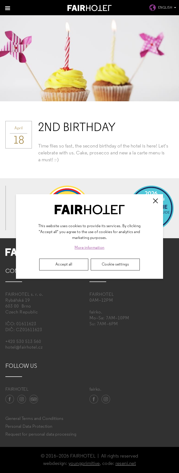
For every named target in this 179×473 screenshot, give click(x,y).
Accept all (63, 264)
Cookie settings (115, 264)
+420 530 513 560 (23, 342)
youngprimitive (84, 463)
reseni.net (125, 463)
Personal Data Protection (28, 426)
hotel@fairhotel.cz (24, 347)
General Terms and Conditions (34, 418)
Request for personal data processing (40, 434)
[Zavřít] (155, 200)
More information (89, 248)
